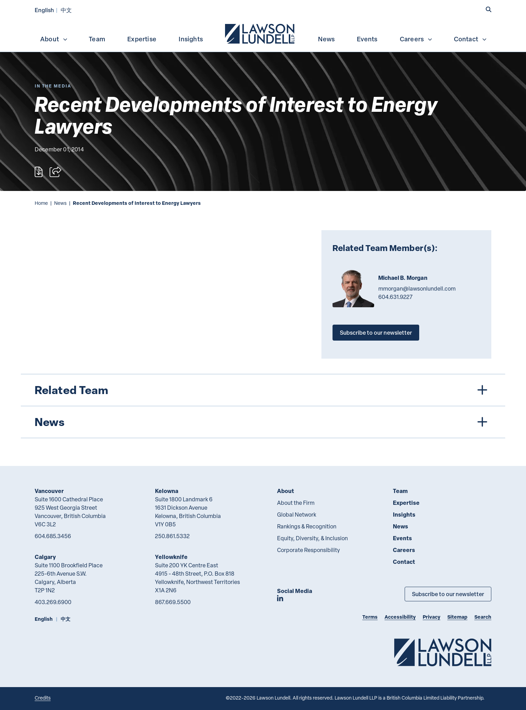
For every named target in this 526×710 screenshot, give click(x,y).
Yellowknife (171, 557)
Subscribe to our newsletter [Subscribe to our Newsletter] (448, 594)
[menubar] (263, 33)
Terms (370, 616)
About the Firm (295, 503)
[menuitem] (260, 33)
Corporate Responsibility (308, 550)
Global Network (296, 514)
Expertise (141, 38)
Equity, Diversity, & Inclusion (312, 538)
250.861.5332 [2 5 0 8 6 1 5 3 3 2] (172, 536)
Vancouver (49, 491)
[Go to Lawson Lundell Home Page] (442, 652)
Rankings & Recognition (306, 526)
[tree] (263, 406)
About (54, 38)
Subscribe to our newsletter (376, 332)
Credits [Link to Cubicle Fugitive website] (43, 697)
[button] (488, 9)
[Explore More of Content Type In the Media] (53, 86)
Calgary (45, 557)
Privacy (431, 616)
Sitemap (457, 616)
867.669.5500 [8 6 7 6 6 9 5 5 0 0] (173, 602)
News (326, 38)
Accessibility (400, 616)
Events (367, 38)
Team (97, 38)
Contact (470, 38)
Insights (191, 38)
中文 (66, 10)
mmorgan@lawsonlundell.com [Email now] (417, 288)
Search (482, 616)
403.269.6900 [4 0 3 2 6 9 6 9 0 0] (53, 602)
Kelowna (166, 491)
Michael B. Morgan (402, 278)
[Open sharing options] (55, 172)
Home (41, 203)
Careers (416, 38)
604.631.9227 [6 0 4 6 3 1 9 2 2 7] (395, 297)
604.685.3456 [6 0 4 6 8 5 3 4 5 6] (53, 536)
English (44, 10)
